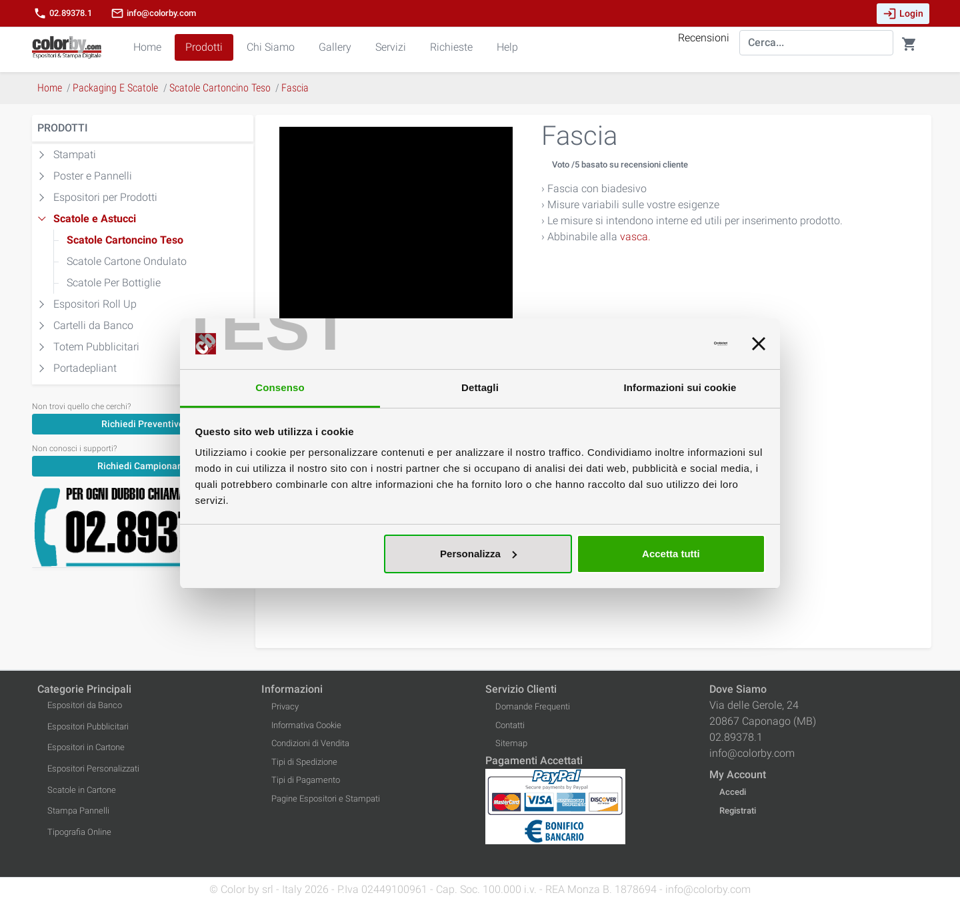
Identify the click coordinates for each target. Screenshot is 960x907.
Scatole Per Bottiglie (114, 282)
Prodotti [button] (204, 47)
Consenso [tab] (279, 387)
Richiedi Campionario (143, 466)
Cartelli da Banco (93, 325)
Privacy (285, 706)
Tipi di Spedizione (304, 762)
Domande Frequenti (532, 706)
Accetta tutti (671, 553)
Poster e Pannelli (92, 176)
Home (147, 47)
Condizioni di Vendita (310, 743)
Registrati (737, 811)
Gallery (335, 47)
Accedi (732, 792)
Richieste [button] (451, 47)
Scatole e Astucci (94, 218)
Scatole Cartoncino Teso (125, 240)
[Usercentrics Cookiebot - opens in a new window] (669, 344)
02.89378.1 (62, 13)
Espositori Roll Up (95, 304)
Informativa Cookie (306, 725)
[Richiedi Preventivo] (142, 423)
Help (507, 47)
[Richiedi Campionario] (142, 465)
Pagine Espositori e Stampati (325, 799)
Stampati (74, 154)
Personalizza (478, 553)
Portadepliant (85, 368)
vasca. (635, 236)
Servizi (390, 47)
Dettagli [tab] (480, 387)
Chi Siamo (271, 47)
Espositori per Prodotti (105, 197)
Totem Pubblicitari (96, 346)
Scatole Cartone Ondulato (127, 261)
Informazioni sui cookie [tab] (680, 387)
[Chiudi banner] (758, 343)
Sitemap (511, 743)
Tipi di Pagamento (305, 780)
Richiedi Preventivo (142, 423)
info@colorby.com (153, 13)
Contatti (510, 725)
